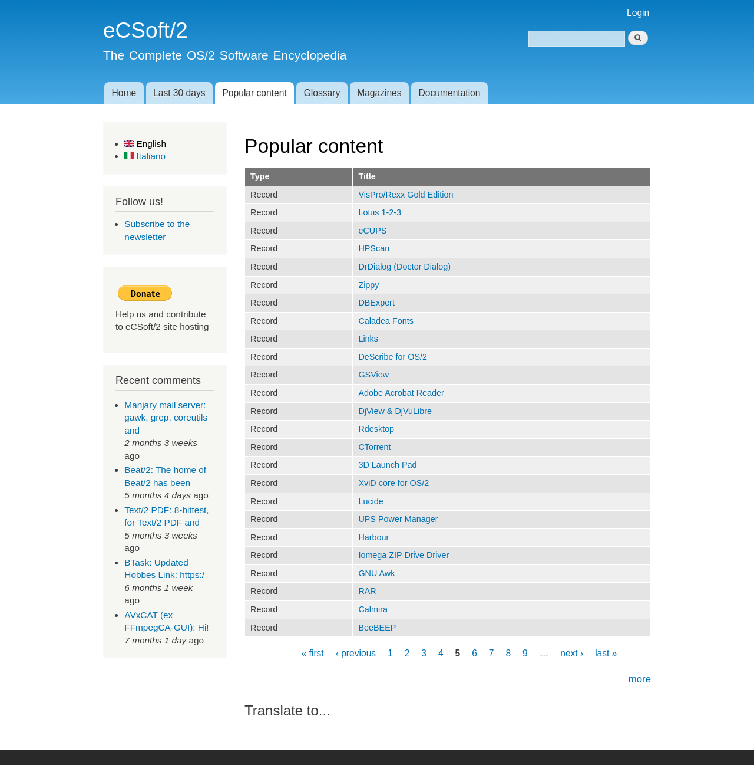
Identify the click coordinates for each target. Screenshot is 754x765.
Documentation (450, 93)
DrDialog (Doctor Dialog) (404, 266)
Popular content (254, 93)
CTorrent (374, 447)
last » (606, 653)
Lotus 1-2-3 (379, 212)
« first (313, 653)
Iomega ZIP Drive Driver (403, 555)
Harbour (373, 537)
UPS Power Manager (398, 519)
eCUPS (372, 230)
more (640, 679)
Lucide (370, 501)
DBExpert (376, 302)
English (145, 144)
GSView (373, 374)
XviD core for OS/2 (393, 483)
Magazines (379, 93)
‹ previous (356, 653)
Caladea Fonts (386, 321)
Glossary (322, 93)
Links (368, 338)
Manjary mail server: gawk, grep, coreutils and (165, 417)
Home (123, 93)
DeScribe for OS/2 (392, 357)
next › (571, 653)
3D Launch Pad (387, 464)
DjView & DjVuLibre (395, 411)
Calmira (373, 609)
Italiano (145, 156)
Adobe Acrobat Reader (401, 393)
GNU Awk (376, 573)
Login (638, 13)
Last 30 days (179, 93)
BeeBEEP (377, 627)
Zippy (368, 285)
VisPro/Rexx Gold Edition (405, 194)
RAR (367, 591)
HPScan (373, 248)
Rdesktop (376, 429)
